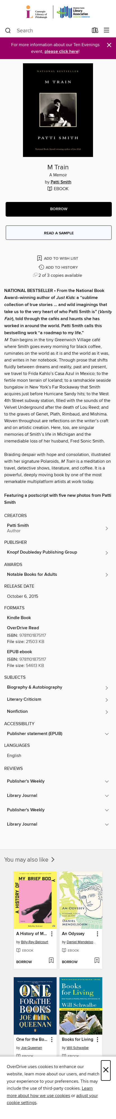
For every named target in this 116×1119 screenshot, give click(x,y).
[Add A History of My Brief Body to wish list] (51, 961)
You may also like (30, 860)
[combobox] (47, 30)
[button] (59, 209)
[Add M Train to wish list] (58, 258)
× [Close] (105, 1070)
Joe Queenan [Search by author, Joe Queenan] (31, 1048)
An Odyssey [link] (73, 933)
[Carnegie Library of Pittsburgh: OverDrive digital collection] (58, 12)
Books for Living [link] (77, 1039)
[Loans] (95, 31)
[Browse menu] (106, 30)
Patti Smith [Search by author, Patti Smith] (61, 182)
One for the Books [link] (32, 1039)
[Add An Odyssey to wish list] (96, 961)
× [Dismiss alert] (109, 45)
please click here (61, 52)
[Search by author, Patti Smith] (58, 528)
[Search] (8, 30)
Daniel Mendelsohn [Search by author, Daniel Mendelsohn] (81, 942)
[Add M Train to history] (58, 267)
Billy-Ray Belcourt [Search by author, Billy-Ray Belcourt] (34, 942)
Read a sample (59, 233)
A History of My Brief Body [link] (32, 933)
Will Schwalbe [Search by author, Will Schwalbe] (78, 1048)
